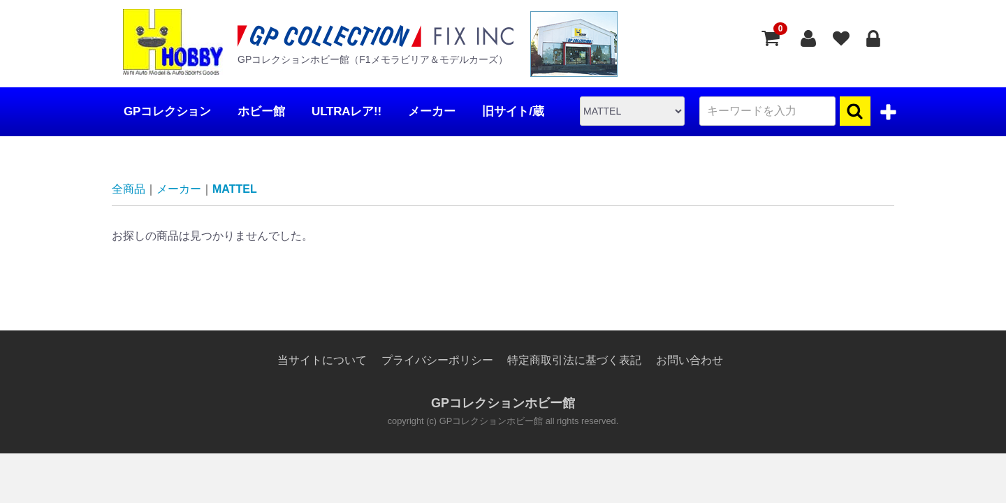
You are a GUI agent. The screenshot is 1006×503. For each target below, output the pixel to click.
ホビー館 (261, 111)
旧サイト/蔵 (513, 111)
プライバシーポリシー (437, 360)
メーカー (431, 111)
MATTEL (234, 189)
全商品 (128, 189)
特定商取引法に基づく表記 (574, 360)
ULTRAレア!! (346, 111)
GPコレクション (167, 111)
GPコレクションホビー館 (503, 404)
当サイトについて (322, 360)
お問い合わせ (689, 360)
